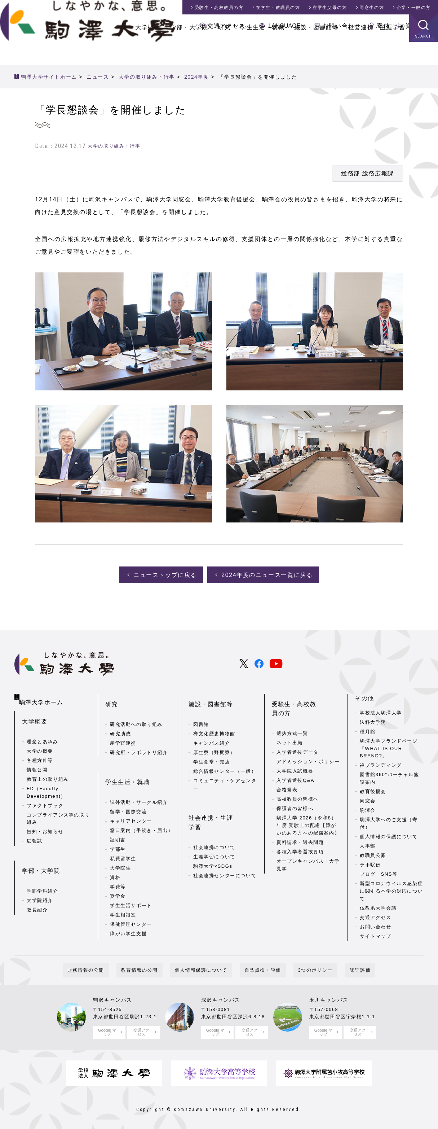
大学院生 (120, 842)
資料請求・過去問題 (300, 818)
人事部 (368, 842)
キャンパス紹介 (211, 728)
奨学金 (118, 870)
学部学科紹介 (42, 867)
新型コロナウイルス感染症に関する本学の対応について (391, 888)
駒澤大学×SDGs (213, 830)
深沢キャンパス (220, 996)
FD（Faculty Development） (46, 780)
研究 (224, 50)
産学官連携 (123, 728)
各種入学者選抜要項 (300, 828)
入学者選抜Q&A (295, 756)
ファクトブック (45, 793)
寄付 (383, 26)
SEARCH (423, 59)
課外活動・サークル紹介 (139, 776)
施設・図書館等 (316, 50)
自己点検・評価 (258, 967)
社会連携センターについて (224, 840)
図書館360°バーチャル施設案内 (389, 775)
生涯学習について (214, 821)
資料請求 (418, 26)
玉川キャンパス (329, 996)
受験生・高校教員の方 (303, 695)
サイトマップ (375, 933)
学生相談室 (123, 889)
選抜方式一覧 (292, 709)
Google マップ (107, 1028)
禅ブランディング (381, 762)
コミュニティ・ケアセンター (224, 769)
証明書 (118, 814)
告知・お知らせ (45, 820)
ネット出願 (289, 719)
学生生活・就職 (262, 50)
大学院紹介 (40, 877)
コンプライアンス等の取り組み (58, 806)
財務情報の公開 (109, 967)
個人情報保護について (206, 967)
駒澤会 (368, 807)
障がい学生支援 (128, 907)
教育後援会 (373, 788)
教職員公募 (373, 852)
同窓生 (371, 7)
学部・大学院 (189, 50)
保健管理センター (131, 898)
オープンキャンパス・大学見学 (308, 841)
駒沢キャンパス (112, 996)
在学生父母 (330, 7)
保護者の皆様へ (294, 784)
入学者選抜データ (297, 728)
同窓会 (368, 798)
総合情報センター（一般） (224, 756)
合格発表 (286, 766)
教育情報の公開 (153, 967)
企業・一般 (414, 7)
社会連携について (214, 812)
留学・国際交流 (128, 785)
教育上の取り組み (48, 767)
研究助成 (120, 719)
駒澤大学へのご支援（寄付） (389, 820)
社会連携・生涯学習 (376, 50)
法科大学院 (373, 719)
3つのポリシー (301, 967)
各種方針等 (40, 748)
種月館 (368, 728)
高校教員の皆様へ (297, 775)
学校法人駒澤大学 (381, 709)
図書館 (201, 709)
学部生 (118, 823)
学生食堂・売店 (211, 747)
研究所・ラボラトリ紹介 (139, 737)
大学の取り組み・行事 (114, 146)
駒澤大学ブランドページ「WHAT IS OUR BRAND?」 (389, 745)
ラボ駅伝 (370, 861)
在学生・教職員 (278, 7)
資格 (115, 851)
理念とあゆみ (42, 729)
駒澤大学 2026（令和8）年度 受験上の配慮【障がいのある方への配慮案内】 (308, 801)
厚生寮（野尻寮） (214, 737)
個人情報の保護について (389, 833)
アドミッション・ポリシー (308, 737)
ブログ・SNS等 (379, 871)
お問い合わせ (342, 26)
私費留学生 (123, 832)
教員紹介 (37, 886)
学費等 (118, 860)
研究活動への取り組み (136, 709)
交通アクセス (226, 26)
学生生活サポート (131, 879)
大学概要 (147, 50)
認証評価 (336, 967)
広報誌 (35, 829)
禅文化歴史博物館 (214, 719)
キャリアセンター (131, 795)
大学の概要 (40, 739)
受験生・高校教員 (219, 7)
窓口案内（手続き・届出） (141, 804)
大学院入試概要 (294, 747)
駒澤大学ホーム (43, 693)
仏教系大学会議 (378, 904)
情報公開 (37, 758)
